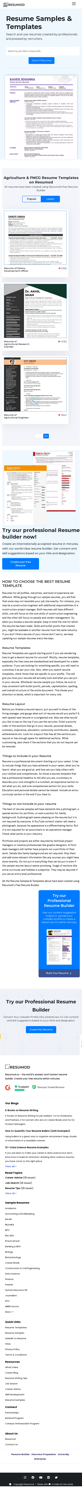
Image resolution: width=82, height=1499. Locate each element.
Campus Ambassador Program (22, 1423)
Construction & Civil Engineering (22, 1268)
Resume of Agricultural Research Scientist (16, 344)
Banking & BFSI (12, 1246)
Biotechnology (13, 1257)
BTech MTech (12, 1241)
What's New (11, 1367)
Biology (9, 1251)
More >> (9, 1311)
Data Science (12, 1273)
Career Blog (11, 1372)
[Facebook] (33, 1477)
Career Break (12, 1262)
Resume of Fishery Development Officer (16, 269)
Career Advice (13, 1389)
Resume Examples (15, 1399)
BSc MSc (9, 1235)
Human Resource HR (16, 1290)
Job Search (11, 1383)
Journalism (11, 1295)
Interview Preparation (44, 1454)
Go (46, 436)
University (63, 1454)
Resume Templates (16, 1327)
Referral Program (14, 1418)
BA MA (8, 1219)
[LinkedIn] (48, 1477)
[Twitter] (56, 1477)
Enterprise (40, 1458)
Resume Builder (20, 1454)
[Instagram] (25, 1477)
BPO (7, 1230)
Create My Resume (41, 1029)
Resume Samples (14, 1332)
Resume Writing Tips (16, 1378)
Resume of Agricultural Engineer (16, 416)
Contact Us (11, 1444)
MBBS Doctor (12, 1306)
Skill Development (14, 1394)
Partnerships (12, 1412)
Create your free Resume (20, 564)
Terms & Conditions (16, 1354)
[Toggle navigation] (74, 4)
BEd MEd (9, 1224)
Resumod (10, 1439)
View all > (11, 1166)
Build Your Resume (59, 973)
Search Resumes (41, 60)
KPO (7, 1300)
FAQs (8, 1343)
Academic (10, 1208)
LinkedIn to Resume (15, 1338)
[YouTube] (41, 1477)
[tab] (41, 199)
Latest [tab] (50, 199)
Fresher (9, 1284)
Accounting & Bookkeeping (19, 1213)
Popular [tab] (31, 199)
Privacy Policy (12, 1349)
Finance (9, 1279)
